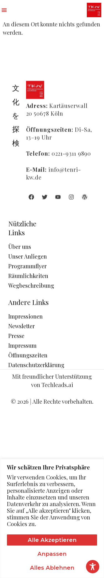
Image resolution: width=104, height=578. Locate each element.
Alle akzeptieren (52, 540)
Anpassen (52, 554)
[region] (52, 518)
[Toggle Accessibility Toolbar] (92, 566)
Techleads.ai (57, 384)
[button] (4, 10)
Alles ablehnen (52, 567)
